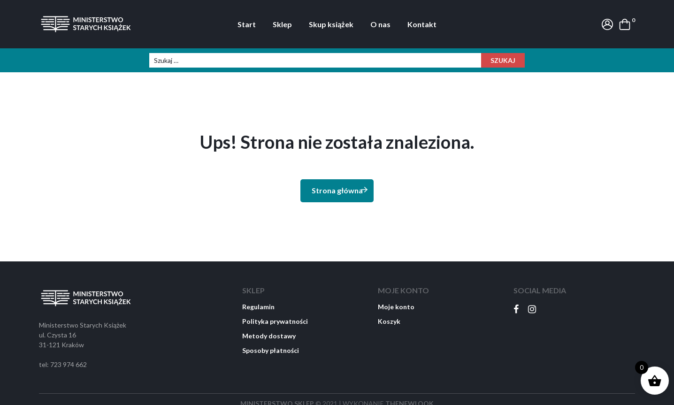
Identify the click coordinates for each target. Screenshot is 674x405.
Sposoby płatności (270, 350)
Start (246, 24)
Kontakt (422, 24)
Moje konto (396, 307)
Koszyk (389, 321)
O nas (380, 24)
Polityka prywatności (275, 321)
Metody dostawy (269, 336)
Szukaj (502, 60)
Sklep (282, 24)
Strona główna (340, 190)
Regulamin (258, 307)
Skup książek (331, 24)
